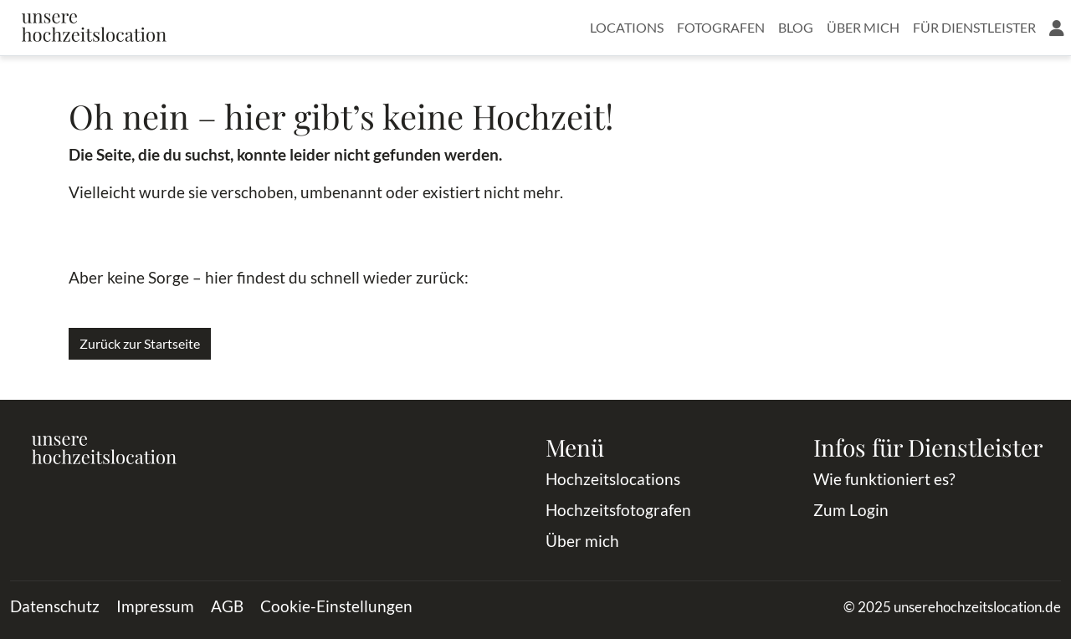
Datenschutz (55, 606)
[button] (1056, 27)
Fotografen (721, 27)
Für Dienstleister (974, 27)
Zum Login (851, 509)
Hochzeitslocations (613, 478)
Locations (627, 27)
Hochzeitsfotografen (618, 509)
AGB (227, 606)
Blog (795, 27)
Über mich (863, 27)
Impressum (155, 606)
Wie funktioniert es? (884, 478)
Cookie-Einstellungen (336, 606)
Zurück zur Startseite (139, 343)
